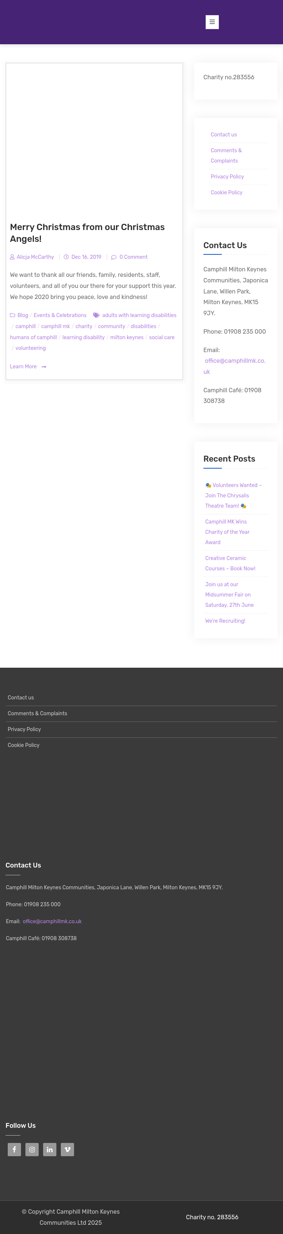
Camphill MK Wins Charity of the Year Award (227, 532)
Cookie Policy (226, 193)
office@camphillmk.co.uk (52, 921)
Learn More (28, 367)
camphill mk (55, 326)
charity (84, 326)
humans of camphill (33, 337)
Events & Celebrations (60, 315)
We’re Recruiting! (225, 621)
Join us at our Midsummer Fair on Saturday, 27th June (229, 594)
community (111, 326)
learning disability (84, 337)
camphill (25, 326)
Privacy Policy (227, 177)
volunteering (30, 348)
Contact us (224, 135)
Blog (22, 315)
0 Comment (133, 257)
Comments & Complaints (226, 155)
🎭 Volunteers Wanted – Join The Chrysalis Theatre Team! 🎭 (233, 495)
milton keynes (126, 337)
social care (162, 337)
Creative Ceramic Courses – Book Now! (230, 563)
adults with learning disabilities (139, 315)
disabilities (143, 326)
